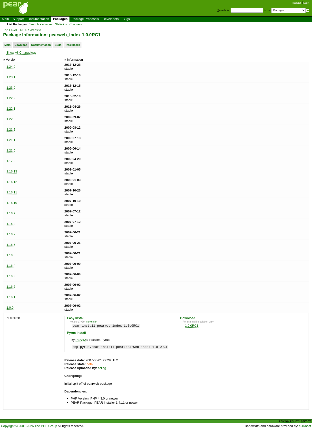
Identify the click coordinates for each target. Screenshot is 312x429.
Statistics (61, 24)
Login (306, 2)
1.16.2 (11, 286)
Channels (75, 24)
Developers (111, 19)
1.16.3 (11, 276)
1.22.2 (11, 98)
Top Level (10, 30)
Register (296, 2)
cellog (102, 368)
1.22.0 (11, 119)
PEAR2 (81, 340)
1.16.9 (11, 213)
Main (5, 19)
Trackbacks (72, 44)
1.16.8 (11, 224)
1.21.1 (11, 140)
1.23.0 (11, 87)
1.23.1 (11, 77)
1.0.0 (10, 307)
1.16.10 (12, 203)
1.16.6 (11, 245)
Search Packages (40, 24)
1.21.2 (11, 129)
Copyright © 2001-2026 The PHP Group (29, 426)
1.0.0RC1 (191, 325)
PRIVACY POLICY (289, 421)
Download (20, 44)
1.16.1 (11, 297)
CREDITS (306, 421)
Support (18, 19)
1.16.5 (11, 255)
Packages (60, 19)
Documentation (38, 19)
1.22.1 (11, 108)
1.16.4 (11, 265)
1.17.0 (11, 161)
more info (91, 321)
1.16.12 (12, 182)
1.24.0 (11, 66)
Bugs (126, 19)
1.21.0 (11, 150)
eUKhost (305, 426)
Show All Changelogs (21, 52)
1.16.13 (12, 171)
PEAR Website (30, 30)
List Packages (17, 24)
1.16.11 (12, 192)
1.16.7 (11, 234)
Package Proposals (85, 19)
